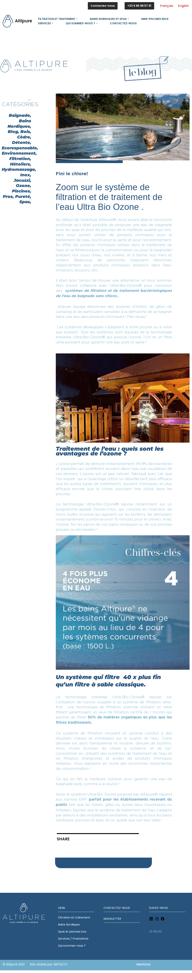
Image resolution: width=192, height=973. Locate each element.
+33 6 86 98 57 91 (139, 6)
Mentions (143, 967)
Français (166, 6)
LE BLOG (155, 934)
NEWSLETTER (112, 921)
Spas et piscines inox (72, 934)
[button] (77, 19)
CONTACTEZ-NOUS (116, 910)
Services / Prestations (73, 941)
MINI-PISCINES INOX (155, 19)
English (183, 6)
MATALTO (60, 967)
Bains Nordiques (69, 927)
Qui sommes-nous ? (72, 948)
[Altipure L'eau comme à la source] (17, 21)
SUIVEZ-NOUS (158, 910)
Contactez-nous (103, 6)
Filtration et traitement (74, 920)
